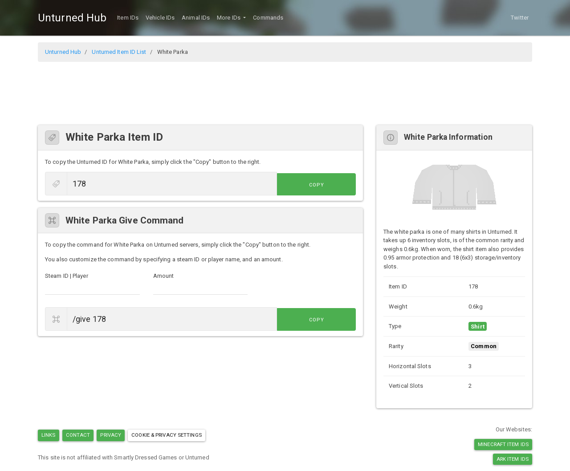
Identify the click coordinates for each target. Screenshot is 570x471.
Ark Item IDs (513, 459)
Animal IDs (196, 17)
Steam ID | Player (66, 275)
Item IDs (127, 17)
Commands (268, 17)
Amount (163, 275)
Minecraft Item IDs (503, 444)
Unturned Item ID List (119, 52)
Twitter (520, 17)
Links (48, 435)
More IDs (229, 17)
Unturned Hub (72, 18)
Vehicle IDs (160, 17)
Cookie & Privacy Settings (166, 435)
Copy (335, 184)
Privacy (110, 435)
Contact (78, 435)
